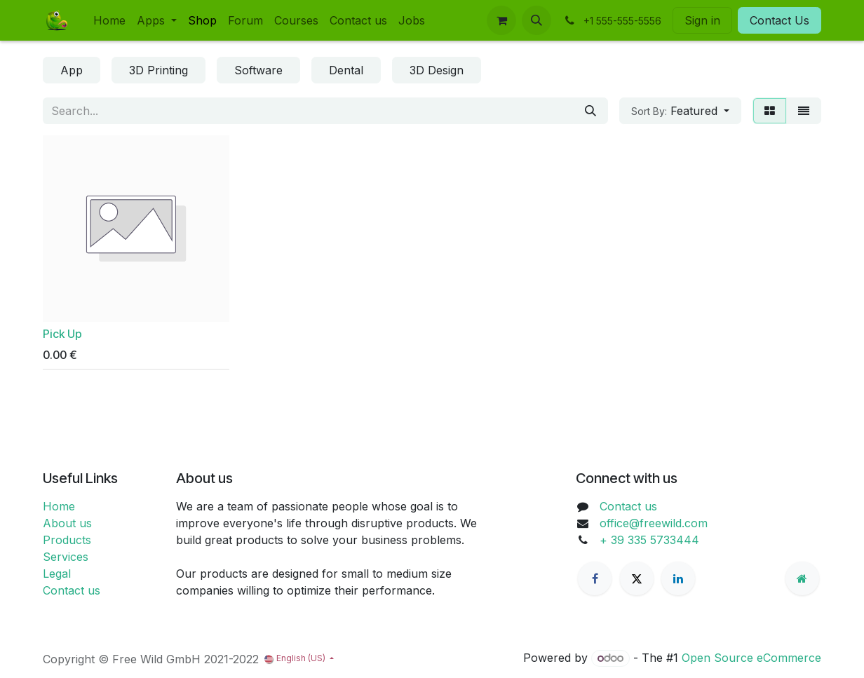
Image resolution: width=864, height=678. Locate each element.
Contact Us (779, 20)
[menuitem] (109, 20)
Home (59, 506)
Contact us (71, 590)
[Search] (590, 110)
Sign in (702, 20)
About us (67, 523)
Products (67, 540)
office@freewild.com (654, 523)
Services (65, 557)
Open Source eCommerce (751, 658)
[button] (536, 20)
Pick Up (62, 334)
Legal (57, 574)
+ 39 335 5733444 (649, 540)
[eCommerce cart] (501, 20)
